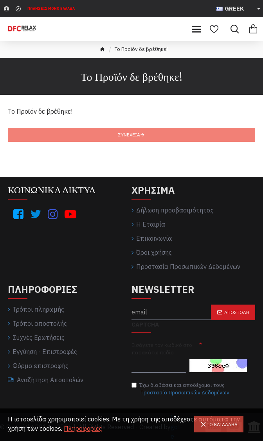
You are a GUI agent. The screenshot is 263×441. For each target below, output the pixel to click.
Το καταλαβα (222, 424)
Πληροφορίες (83, 428)
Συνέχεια (129, 135)
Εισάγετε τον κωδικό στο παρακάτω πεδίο (162, 349)
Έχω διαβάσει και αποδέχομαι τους (181, 389)
